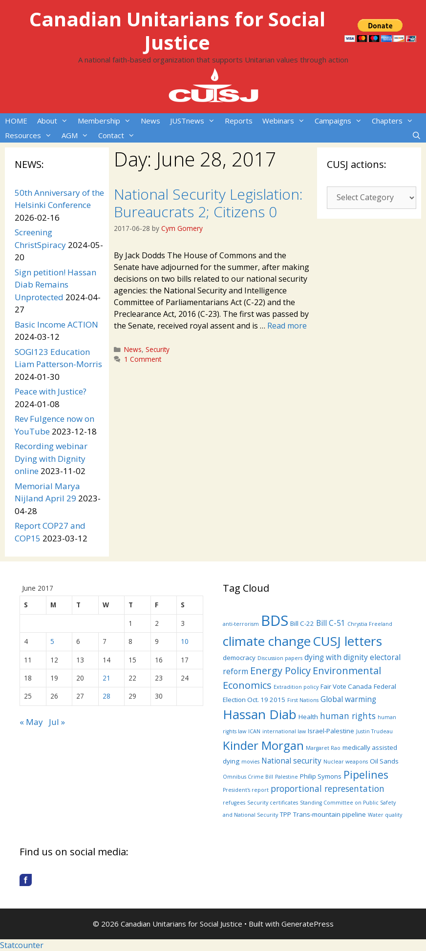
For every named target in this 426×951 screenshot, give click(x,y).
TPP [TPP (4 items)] (285, 814)
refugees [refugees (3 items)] (234, 802)
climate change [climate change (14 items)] (267, 641)
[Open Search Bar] (416, 135)
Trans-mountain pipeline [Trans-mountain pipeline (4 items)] (329, 814)
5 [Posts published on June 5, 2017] (52, 641)
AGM (77, 135)
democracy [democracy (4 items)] (239, 657)
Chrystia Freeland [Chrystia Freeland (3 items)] (369, 623)
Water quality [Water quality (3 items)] (385, 814)
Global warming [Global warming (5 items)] (348, 699)
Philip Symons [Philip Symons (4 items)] (320, 776)
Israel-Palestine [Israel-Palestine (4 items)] (331, 730)
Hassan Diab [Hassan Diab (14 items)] (260, 714)
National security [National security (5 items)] (291, 760)
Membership (107, 120)
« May (31, 721)
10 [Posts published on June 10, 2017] (185, 641)
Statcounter (21, 945)
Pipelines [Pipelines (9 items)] (365, 774)
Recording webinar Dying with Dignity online (51, 458)
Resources (31, 135)
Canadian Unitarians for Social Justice (177, 30)
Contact (119, 135)
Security (158, 349)
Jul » (57, 721)
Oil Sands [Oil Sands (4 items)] (384, 761)
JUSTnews (195, 120)
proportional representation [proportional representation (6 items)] (327, 788)
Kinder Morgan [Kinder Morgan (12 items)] (263, 745)
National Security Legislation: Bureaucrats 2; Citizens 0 (208, 203)
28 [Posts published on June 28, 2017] (106, 696)
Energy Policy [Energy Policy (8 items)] (280, 670)
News (150, 120)
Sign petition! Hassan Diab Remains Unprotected (55, 285)
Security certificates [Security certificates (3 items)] (272, 802)
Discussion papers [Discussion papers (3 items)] (279, 658)
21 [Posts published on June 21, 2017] (106, 677)
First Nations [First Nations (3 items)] (303, 700)
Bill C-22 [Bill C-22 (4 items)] (302, 623)
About (55, 120)
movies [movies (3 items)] (250, 761)
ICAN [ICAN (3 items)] (254, 731)
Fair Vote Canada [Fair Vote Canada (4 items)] (346, 686)
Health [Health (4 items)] (308, 716)
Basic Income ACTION (56, 324)
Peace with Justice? (50, 391)
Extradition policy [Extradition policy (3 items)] (296, 686)
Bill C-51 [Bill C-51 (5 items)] (330, 623)
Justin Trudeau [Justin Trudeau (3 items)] (374, 731)
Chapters (395, 120)
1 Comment (142, 359)
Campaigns (341, 120)
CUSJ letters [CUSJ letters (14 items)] (347, 641)
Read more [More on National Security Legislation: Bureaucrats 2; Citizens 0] (287, 325)
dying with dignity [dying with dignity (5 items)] (336, 657)
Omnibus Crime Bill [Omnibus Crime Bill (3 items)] (248, 776)
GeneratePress (307, 924)
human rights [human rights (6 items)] (348, 716)
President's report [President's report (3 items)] (246, 789)
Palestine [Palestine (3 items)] (286, 776)
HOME (16, 120)
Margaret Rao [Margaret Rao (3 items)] (323, 747)
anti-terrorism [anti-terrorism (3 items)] (241, 623)
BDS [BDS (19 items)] (274, 620)
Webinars (286, 120)
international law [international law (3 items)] (284, 731)
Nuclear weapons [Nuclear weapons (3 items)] (345, 761)
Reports (239, 120)
